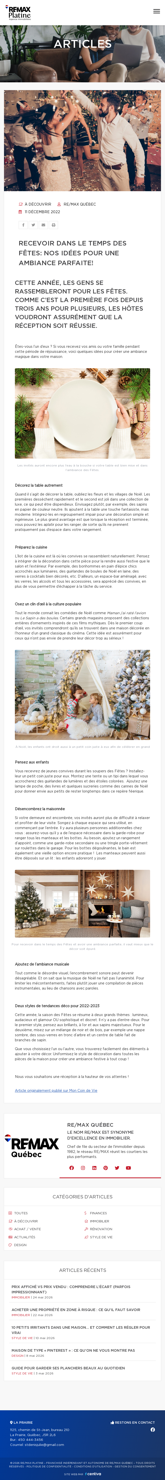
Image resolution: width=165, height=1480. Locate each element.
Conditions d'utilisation (93, 1466)
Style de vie (99, 1237)
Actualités (22, 1237)
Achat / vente (25, 1229)
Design (17, 1245)
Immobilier (97, 1221)
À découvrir (35, 204)
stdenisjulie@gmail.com (44, 1445)
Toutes (18, 1213)
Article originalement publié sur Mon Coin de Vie (56, 1091)
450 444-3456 (30, 1440)
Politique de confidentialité (48, 1466)
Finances (96, 1213)
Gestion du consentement (135, 1466)
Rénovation (98, 1229)
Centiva (93, 1473)
